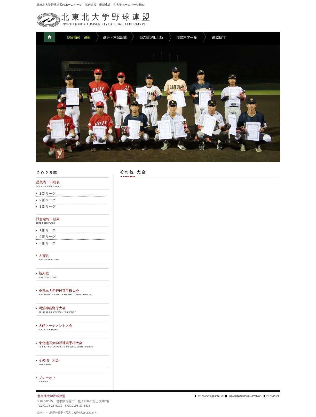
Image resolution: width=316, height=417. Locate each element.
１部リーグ (47, 193)
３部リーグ (47, 206)
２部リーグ (47, 200)
